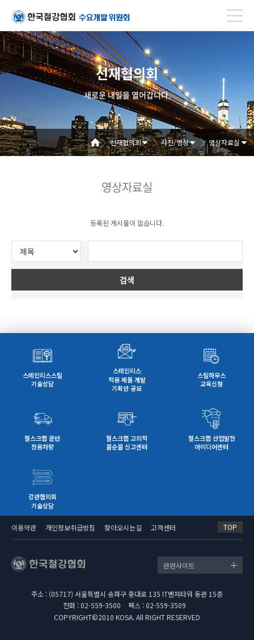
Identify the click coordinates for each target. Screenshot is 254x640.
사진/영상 (175, 142)
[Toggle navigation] (235, 15)
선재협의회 (125, 142)
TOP (230, 527)
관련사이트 (178, 565)
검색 (127, 279)
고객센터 (163, 527)
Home (99, 142)
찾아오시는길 (123, 527)
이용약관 (23, 527)
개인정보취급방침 (70, 527)
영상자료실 (224, 142)
